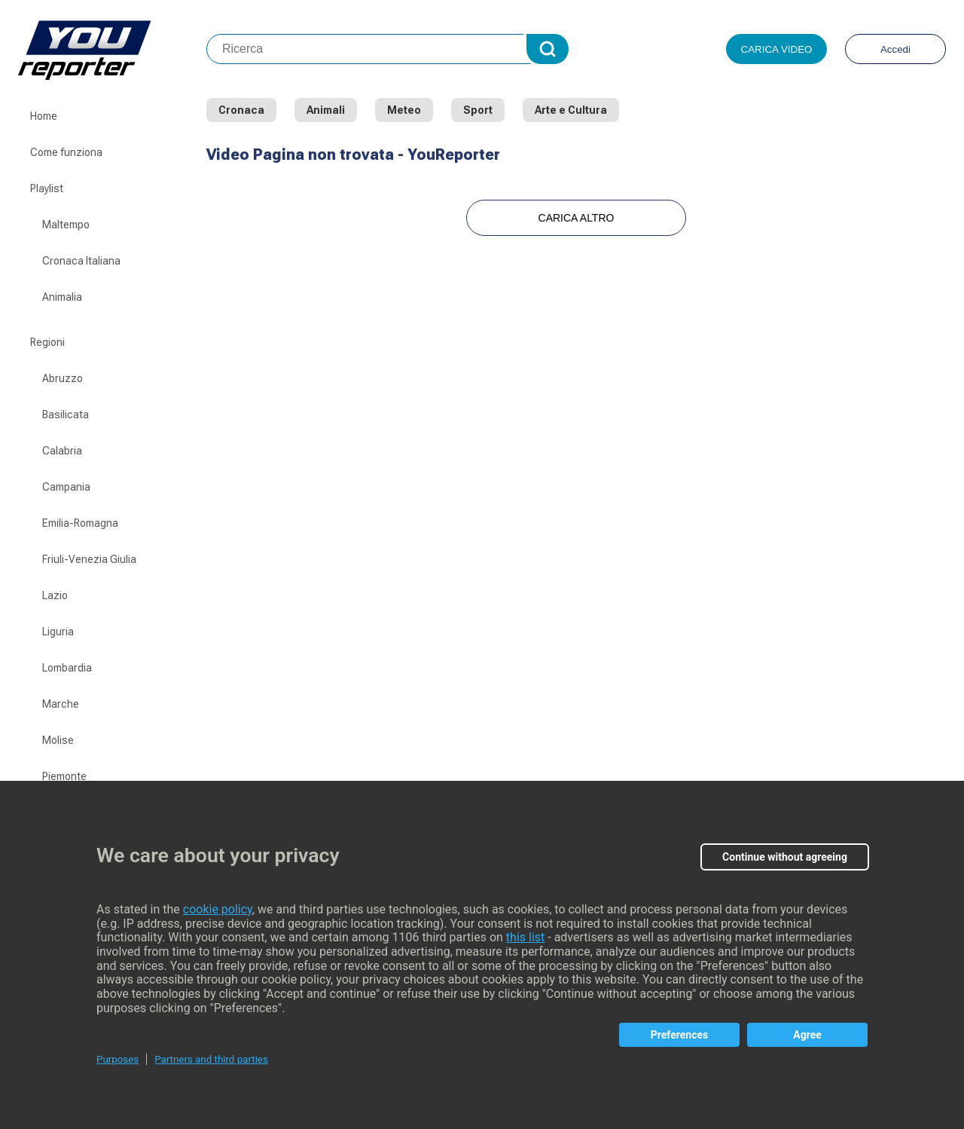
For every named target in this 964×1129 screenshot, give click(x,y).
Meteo (404, 110)
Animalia (62, 297)
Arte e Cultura (571, 110)
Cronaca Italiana (81, 261)
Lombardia (67, 668)
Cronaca (241, 110)
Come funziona (66, 152)
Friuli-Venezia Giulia (89, 559)
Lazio (55, 595)
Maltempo (66, 225)
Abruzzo (62, 378)
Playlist (46, 188)
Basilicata (65, 414)
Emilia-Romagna (80, 523)
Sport (478, 110)
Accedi (895, 49)
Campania (66, 487)
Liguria (58, 632)
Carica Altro (576, 218)
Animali (326, 110)
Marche (60, 704)
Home (43, 116)
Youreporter (112, 49)
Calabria (62, 451)
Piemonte (64, 776)
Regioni (47, 342)
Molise (58, 740)
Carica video (777, 49)
